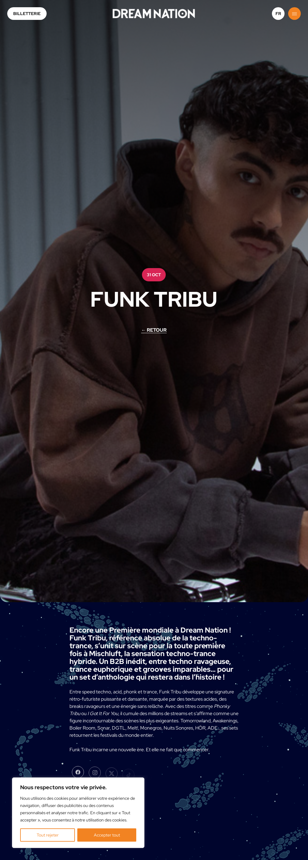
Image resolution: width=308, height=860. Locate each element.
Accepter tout (107, 835)
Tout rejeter (48, 835)
